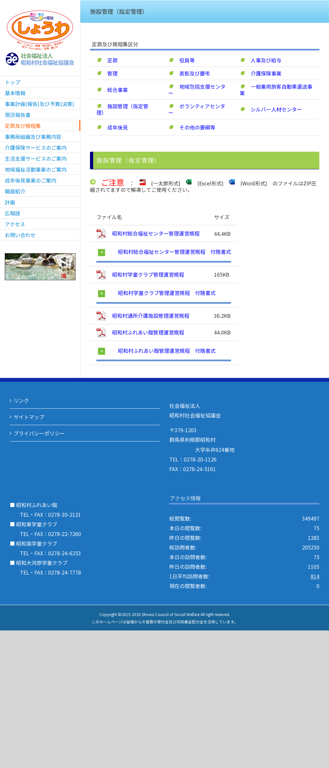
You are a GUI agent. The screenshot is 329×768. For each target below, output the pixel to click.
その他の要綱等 (191, 127)
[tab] (164, 252)
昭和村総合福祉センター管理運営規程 (155, 233)
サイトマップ (28, 417)
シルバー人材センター (271, 109)
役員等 (181, 60)
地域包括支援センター (197, 90)
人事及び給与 (260, 60)
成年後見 (112, 127)
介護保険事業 (260, 73)
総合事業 (112, 90)
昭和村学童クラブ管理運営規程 (147, 274)
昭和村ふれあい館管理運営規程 (147, 332)
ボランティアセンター (196, 109)
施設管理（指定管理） (122, 109)
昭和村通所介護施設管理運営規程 (150, 315)
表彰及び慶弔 (189, 73)
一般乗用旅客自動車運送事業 (276, 90)
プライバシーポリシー (39, 433)
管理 (107, 73)
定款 (107, 60)
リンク (21, 400)
